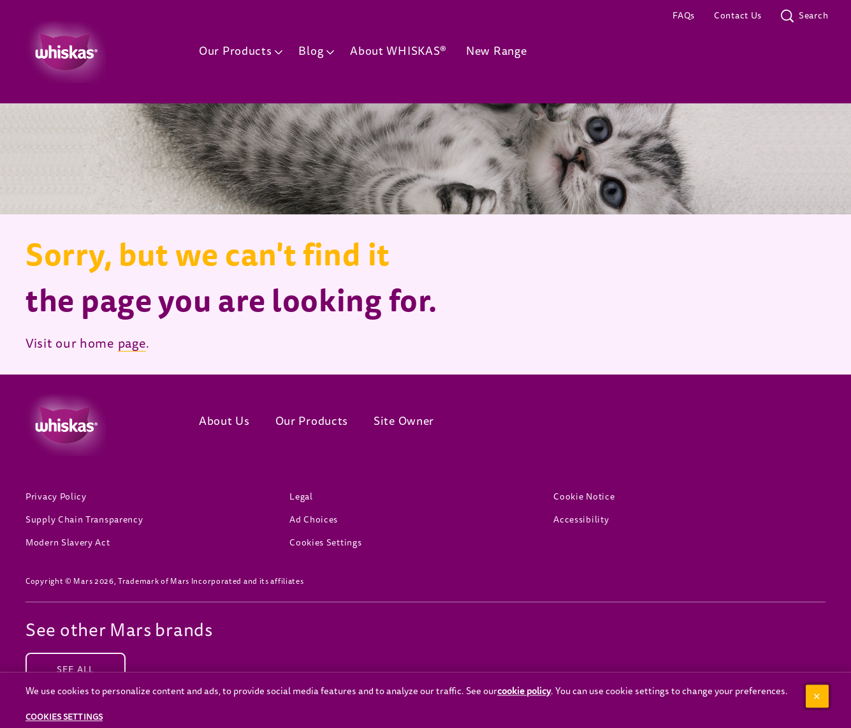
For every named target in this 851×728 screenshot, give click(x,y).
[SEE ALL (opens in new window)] (75, 670)
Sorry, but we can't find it (207, 255)
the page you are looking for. (231, 301)
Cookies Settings (325, 542)
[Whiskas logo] (93, 425)
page (132, 344)
